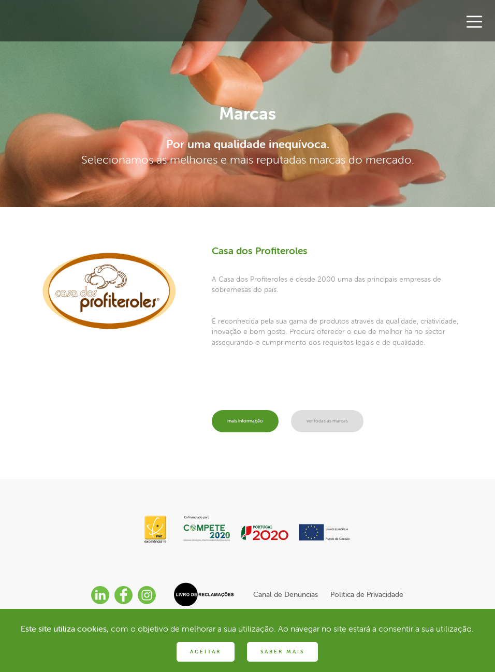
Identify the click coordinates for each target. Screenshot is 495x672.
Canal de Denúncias (285, 594)
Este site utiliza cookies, (65, 628)
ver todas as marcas (344, 421)
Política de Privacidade (366, 594)
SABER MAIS (282, 651)
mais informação (250, 421)
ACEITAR (205, 651)
